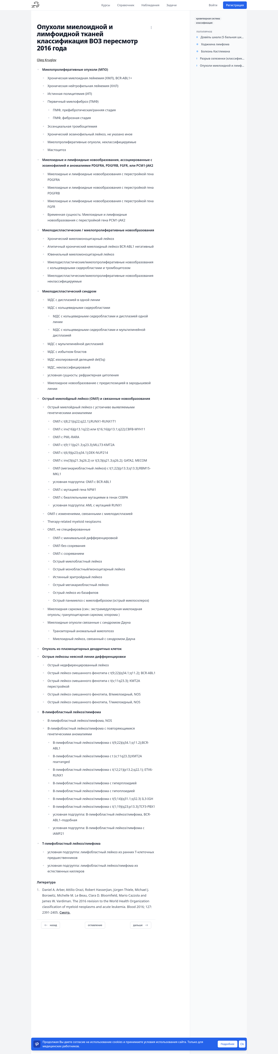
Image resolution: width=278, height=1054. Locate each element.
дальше (140, 925)
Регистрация (235, 5)
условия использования (160, 1042)
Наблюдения (150, 5)
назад (50, 925)
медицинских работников (61, 1046)
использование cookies (106, 1042)
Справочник (125, 5)
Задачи (171, 5)
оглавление (95, 925)
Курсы (105, 5)
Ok (242, 1044)
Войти (213, 5)
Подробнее (227, 1044)
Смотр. (65, 912)
